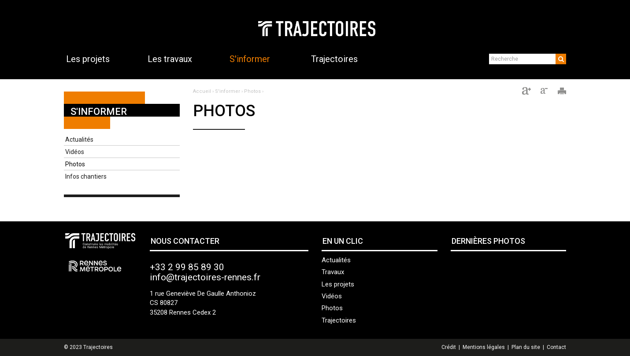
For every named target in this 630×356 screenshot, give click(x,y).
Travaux (333, 272)
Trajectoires (339, 320)
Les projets (338, 284)
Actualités (79, 139)
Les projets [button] (88, 59)
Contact (556, 347)
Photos (75, 164)
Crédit (448, 347)
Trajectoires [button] (334, 59)
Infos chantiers (86, 176)
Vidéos (74, 151)
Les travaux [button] (170, 59)
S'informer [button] (250, 59)
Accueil (202, 91)
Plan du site (525, 347)
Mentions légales (484, 347)
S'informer (98, 111)
